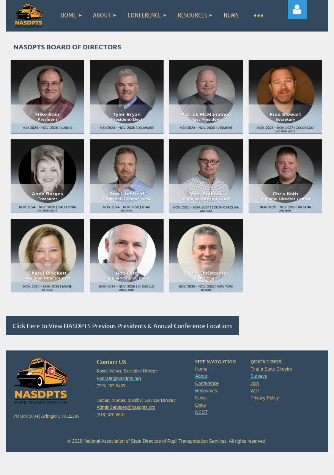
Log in (297, 9)
